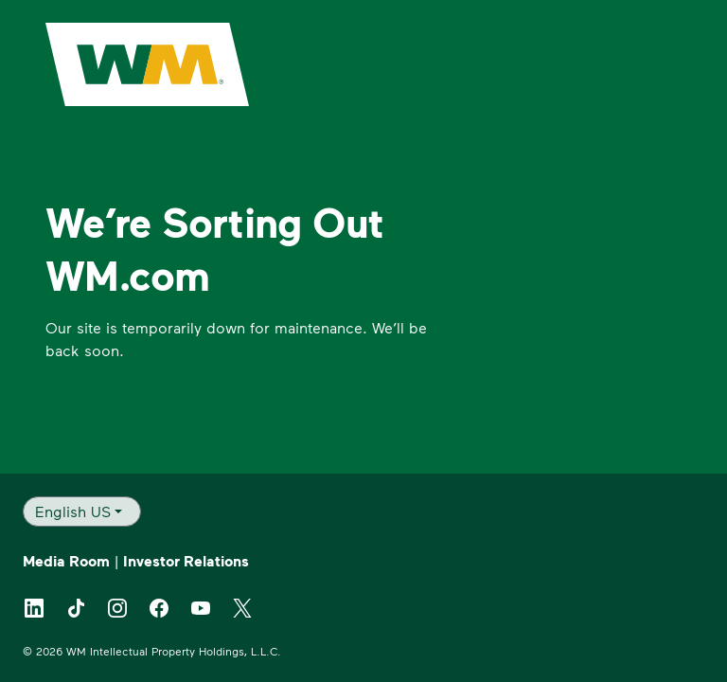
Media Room (66, 560)
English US (73, 511)
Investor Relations (186, 560)
